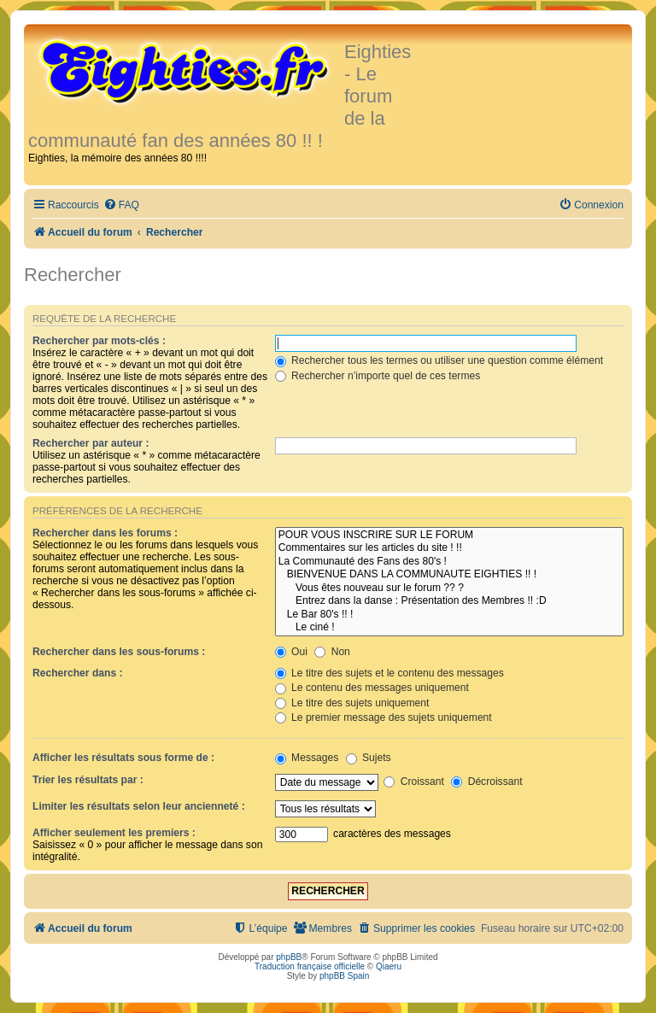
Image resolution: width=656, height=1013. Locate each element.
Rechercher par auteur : (90, 443)
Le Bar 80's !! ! (449, 615)
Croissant (413, 782)
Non (332, 652)
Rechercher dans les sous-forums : (118, 652)
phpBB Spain (344, 976)
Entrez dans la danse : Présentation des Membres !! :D (449, 601)
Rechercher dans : (77, 673)
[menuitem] (121, 205)
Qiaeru (388, 966)
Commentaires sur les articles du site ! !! (449, 548)
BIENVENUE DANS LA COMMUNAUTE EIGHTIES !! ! (449, 575)
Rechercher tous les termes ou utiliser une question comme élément (439, 360)
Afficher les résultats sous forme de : (123, 758)
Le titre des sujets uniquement (352, 703)
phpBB (289, 957)
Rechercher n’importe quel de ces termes (378, 376)
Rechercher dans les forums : (105, 533)
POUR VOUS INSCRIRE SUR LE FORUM (449, 535)
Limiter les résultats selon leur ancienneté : (138, 806)
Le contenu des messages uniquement (372, 688)
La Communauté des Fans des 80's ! (449, 562)
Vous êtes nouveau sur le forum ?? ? (449, 588)
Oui (291, 652)
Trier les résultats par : (88, 780)
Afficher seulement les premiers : (114, 833)
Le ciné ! (449, 628)
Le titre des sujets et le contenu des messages (389, 673)
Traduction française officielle (310, 966)
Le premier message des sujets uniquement (383, 717)
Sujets (368, 758)
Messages (306, 758)
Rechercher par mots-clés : (99, 341)
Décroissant (486, 782)
